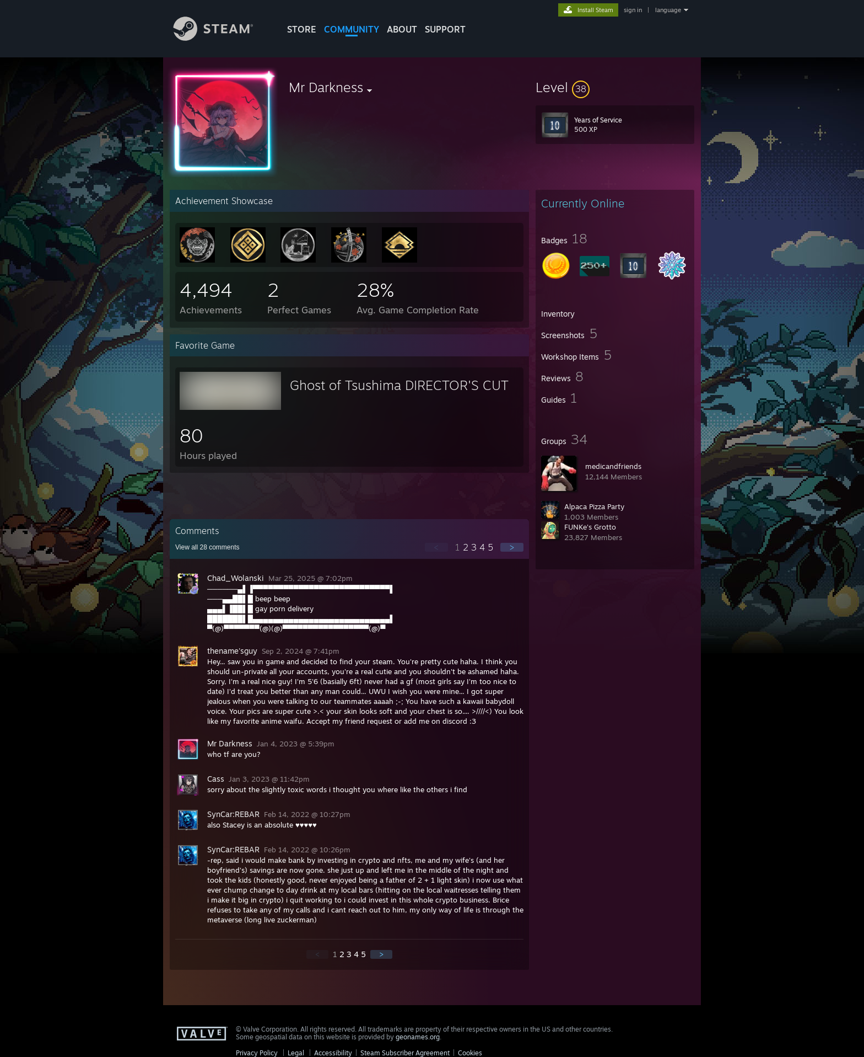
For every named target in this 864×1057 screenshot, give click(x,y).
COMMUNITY (351, 29)
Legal (296, 1053)
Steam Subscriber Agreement (405, 1053)
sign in (633, 10)
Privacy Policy (257, 1053)
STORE (301, 29)
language (668, 10)
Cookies (470, 1053)
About (402, 29)
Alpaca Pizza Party (594, 506)
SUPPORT (445, 29)
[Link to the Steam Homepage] (221, 37)
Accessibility (333, 1053)
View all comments (207, 547)
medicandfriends (613, 466)
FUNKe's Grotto (590, 526)
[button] (615, 87)
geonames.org (418, 1037)
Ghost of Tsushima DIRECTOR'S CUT (399, 385)
